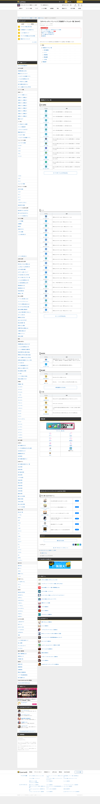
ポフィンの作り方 (21, 314)
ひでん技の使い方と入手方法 (23, 274)
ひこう (19, 538)
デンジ (19, 181)
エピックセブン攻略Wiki (68, 786)
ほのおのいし (20, 595)
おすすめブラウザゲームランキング (28, 731)
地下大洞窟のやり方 (22, 445)
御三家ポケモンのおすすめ (23, 210)
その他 (45, 59)
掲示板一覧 (20, 664)
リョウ (19, 191)
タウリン (46, 112)
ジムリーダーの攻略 (22, 142)
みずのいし (20, 597)
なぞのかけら (20, 632)
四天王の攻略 (20, 189)
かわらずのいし (46, 377)
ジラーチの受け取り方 (22, 256)
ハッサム (19, 394)
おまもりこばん (21, 627)
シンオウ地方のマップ (25, 32)
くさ (19, 525)
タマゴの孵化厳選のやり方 (23, 365)
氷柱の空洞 (20, 488)
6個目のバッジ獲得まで (22, 110)
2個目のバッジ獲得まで (22, 100)
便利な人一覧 (20, 293)
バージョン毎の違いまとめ (23, 298)
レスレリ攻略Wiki (49, 784)
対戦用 (50, 444)
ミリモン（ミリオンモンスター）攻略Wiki (36, 791)
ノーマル (19, 514)
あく (19, 555)
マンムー (19, 421)
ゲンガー (19, 413)
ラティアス (20, 424)
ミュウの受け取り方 (22, 234)
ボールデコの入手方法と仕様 (23, 306)
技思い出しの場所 (21, 325)
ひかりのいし (20, 611)
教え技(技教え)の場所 (22, 370)
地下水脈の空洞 (21, 472)
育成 (58, 8)
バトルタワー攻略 (21, 134)
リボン (50, 454)
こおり (19, 528)
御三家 (19, 226)
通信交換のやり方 (21, 285)
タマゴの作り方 (21, 362)
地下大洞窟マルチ (21, 677)
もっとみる (34, 42)
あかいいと (46, 382)
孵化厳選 (46, 57)
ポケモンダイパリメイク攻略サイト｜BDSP (48, 550)
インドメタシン (46, 135)
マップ (36, 8)
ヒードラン (20, 426)
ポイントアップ (46, 408)
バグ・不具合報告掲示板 (22, 674)
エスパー (19, 541)
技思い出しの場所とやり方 (23, 368)
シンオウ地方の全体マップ (23, 640)
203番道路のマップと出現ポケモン (27, 29)
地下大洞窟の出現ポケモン (23, 84)
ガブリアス (20, 397)
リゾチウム (46, 126)
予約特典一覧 (20, 658)
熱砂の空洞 (20, 493)
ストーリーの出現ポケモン (23, 215)
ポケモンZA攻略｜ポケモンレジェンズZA (36, 775)
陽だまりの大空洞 (21, 496)
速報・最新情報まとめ (22, 653)
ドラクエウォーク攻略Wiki (33, 782)
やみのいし (20, 613)
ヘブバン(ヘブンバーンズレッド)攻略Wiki (71, 784)
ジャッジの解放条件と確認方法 (24, 349)
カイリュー (20, 432)
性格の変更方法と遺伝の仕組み (24, 352)
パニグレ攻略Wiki (49, 791)
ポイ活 (61, 2)
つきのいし (20, 603)
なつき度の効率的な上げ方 (23, 282)
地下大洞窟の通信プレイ (22, 458)
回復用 (71, 444)
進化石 (71, 434)
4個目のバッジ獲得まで (22, 105)
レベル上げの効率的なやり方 (23, 78)
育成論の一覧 (20, 384)
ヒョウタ (19, 145)
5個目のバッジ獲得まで (22, 108)
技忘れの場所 (20, 336)
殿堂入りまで (20, 118)
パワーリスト (46, 139)
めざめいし (20, 616)
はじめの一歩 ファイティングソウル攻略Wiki (71, 791)
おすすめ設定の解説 (22, 269)
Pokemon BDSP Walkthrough (24, 682)
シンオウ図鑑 (43, 8)
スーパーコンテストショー (23, 301)
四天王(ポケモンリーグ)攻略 (56, 29)
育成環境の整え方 (51, 32)
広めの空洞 (20, 466)
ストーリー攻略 (29, 8)
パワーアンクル (46, 158)
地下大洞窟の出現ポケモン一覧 (24, 464)
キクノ (19, 194)
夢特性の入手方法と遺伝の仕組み (24, 354)
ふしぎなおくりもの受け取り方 (24, 266)
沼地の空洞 (20, 480)
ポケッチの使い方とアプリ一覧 (24, 277)
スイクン (19, 416)
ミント (45, 52)
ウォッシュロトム (21, 418)
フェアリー (20, 560)
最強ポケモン (64, 8)
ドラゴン (19, 552)
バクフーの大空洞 (21, 506)
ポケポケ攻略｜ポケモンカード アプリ (70, 778)
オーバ (19, 197)
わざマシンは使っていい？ (23, 272)
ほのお (19, 517)
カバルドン (20, 429)
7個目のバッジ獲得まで (22, 113)
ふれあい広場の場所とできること (24, 312)
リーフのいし (20, 605)
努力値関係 (46, 50)
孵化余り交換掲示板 (22, 672)
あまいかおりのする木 (22, 320)
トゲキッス (20, 408)
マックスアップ (46, 121)
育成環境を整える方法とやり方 (24, 344)
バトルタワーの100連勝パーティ (47, 31)
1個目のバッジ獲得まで (22, 97)
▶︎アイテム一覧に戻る (60, 427)
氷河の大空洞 (20, 501)
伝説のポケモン (21, 229)
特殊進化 (70, 439)
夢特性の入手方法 (21, 317)
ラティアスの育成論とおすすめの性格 (28, 35)
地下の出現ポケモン (50, 34)
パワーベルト (46, 144)
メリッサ (19, 156)
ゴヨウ (19, 199)
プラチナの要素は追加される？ (24, 304)
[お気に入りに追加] (65, 5)
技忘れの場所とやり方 (22, 378)
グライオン (20, 389)
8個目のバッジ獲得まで (22, 116)
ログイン (79, 1)
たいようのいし (21, 608)
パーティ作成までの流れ (22, 376)
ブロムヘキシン (46, 116)
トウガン (19, 175)
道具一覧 (19, 565)
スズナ (19, 178)
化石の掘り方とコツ (22, 450)
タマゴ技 (19, 373)
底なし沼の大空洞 (21, 504)
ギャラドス (20, 400)
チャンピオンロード (22, 645)
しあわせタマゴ (46, 399)
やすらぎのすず (46, 413)
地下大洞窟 (73, 8)
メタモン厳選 (20, 231)
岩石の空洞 (20, 474)
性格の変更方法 (21, 290)
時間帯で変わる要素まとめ (23, 328)
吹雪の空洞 (20, 485)
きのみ (50, 439)
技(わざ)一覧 (20, 512)
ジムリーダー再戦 (21, 183)
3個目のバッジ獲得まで (22, 102)
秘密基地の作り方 (21, 453)
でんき (19, 522)
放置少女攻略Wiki (67, 788)
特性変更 (46, 54)
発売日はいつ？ (21, 656)
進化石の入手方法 (21, 592)
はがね (19, 557)
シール (50, 449)
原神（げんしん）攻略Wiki (33, 784)
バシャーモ (20, 405)
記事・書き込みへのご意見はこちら (60, 547)
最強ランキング (44, 32)
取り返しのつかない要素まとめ (24, 264)
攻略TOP (20, 8)
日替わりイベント (21, 333)
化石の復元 (20, 456)
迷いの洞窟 (20, 643)
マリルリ (19, 410)
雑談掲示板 (20, 666)
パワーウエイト (46, 163)
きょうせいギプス (46, 167)
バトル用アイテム (21, 581)
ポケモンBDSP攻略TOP (22, 65)
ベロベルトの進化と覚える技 (26, 26)
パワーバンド (46, 153)
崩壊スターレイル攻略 (33, 781)
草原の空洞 (20, 469)
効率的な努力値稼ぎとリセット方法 (25, 360)
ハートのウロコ (21, 629)
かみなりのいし (21, 600)
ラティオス (20, 392)
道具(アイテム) (44, 553)
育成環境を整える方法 (22, 70)
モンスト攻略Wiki (67, 781)
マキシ (19, 153)
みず (19, 520)
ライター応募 (78, 772)
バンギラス (20, 434)
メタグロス (20, 437)
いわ (19, 547)
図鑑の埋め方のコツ (22, 132)
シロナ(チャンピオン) (22, 202)
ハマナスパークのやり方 (22, 129)
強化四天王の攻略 (21, 205)
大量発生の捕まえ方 (22, 330)
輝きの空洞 (20, 482)
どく (19, 533)
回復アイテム (20, 573)
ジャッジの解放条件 (22, 126)
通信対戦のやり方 (21, 288)
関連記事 (44, 61)
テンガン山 (20, 648)
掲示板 (79, 8)
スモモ (19, 150)
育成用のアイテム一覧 (47, 47)
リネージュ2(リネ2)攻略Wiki (51, 788)
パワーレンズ (46, 149)
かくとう (19, 530)
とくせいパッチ (46, 365)
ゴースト (19, 549)
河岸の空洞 (20, 490)
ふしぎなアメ (46, 403)
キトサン (46, 130)
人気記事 (22, 24)
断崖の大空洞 (20, 498)
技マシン (19, 568)
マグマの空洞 (20, 477)
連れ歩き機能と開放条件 (22, 309)
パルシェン (20, 402)
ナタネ (19, 148)
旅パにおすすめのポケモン (23, 213)
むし (19, 544)
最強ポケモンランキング (25, 38)
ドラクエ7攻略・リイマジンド (34, 778)
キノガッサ (20, 386)
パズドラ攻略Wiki (49, 781)
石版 (19, 635)
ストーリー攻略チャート (46, 29)
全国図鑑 (51, 8)
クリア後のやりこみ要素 (22, 81)
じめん (19, 536)
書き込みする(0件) (60, 540)
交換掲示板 (20, 669)
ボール (50, 434)
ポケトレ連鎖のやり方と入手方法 (24, 86)
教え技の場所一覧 (21, 322)
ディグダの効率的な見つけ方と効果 (25, 448)
